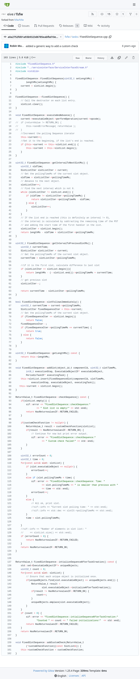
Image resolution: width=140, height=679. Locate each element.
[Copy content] (119, 58)
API (84, 675)
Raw (78, 58)
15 (108, 14)
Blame (89, 58)
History (100, 58)
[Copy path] (110, 37)
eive (10, 14)
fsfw (19, 14)
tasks (75, 36)
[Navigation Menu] (134, 4)
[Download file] (112, 58)
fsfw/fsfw (19, 19)
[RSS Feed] (92, 14)
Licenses (74, 675)
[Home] (7, 4)
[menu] (60, 676)
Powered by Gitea (43, 670)
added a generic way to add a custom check (52, 46)
